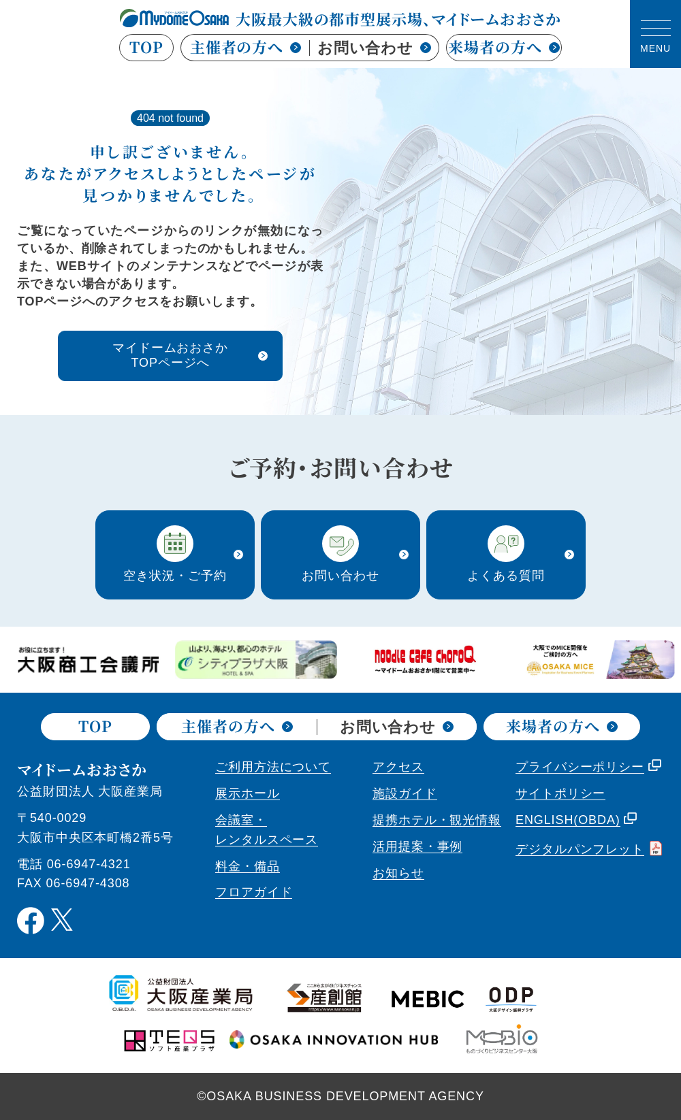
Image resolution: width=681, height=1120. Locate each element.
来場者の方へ (503, 47)
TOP (146, 47)
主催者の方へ (245, 46)
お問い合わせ (374, 47)
